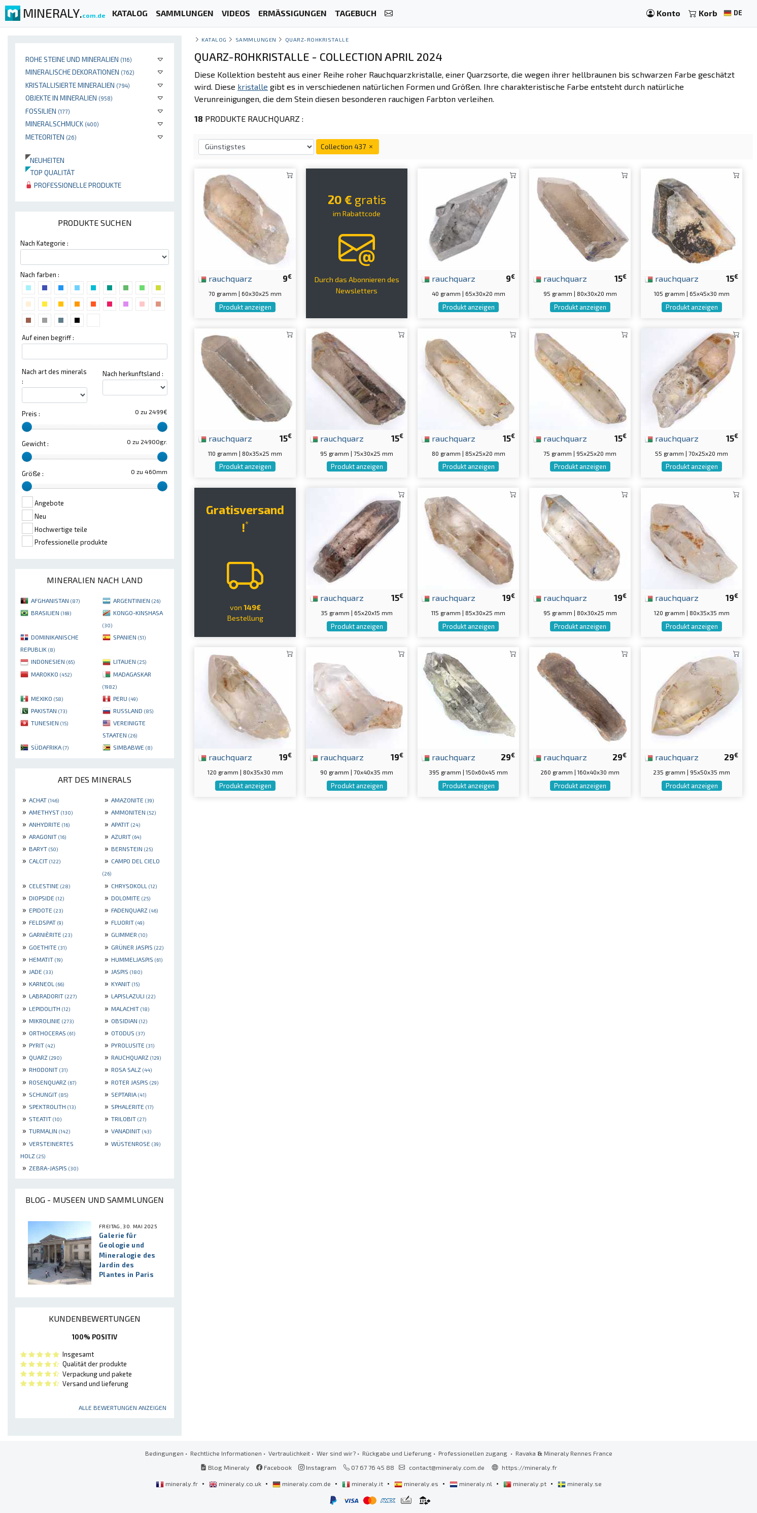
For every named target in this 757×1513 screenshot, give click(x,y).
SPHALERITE (132, 1106)
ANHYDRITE (49, 824)
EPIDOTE (46, 910)
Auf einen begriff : (48, 337)
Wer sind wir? (336, 1453)
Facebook (274, 1467)
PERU (125, 698)
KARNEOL (46, 983)
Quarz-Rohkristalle (317, 39)
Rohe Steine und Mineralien (78, 59)
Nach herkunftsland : (132, 373)
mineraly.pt (525, 1483)
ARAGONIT (47, 836)
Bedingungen (164, 1453)
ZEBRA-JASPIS (53, 1167)
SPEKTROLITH (52, 1106)
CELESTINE (49, 885)
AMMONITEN (133, 812)
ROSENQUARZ (52, 1082)
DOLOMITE (130, 897)
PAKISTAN (49, 710)
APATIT (125, 824)
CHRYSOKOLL (134, 885)
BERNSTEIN (132, 848)
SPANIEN (129, 637)
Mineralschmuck (62, 123)
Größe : (33, 473)
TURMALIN (49, 1130)
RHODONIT (48, 1069)
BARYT (43, 848)
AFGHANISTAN (55, 600)
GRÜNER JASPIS (137, 947)
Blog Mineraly (225, 1467)
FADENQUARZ (134, 910)
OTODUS (128, 1032)
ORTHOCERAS (52, 1032)
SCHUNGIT (48, 1094)
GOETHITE (47, 947)
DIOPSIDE (46, 897)
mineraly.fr (177, 1483)
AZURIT (126, 836)
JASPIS (126, 971)
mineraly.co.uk (236, 1483)
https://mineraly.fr (529, 1467)
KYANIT (125, 983)
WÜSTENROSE (135, 1143)
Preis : (31, 414)
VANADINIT (131, 1130)
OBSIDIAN (129, 1020)
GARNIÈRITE (50, 934)
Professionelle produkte (73, 185)
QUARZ (45, 1057)
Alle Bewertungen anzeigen (122, 1407)
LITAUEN (129, 661)
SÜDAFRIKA (49, 747)
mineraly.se (580, 1483)
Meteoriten (51, 136)
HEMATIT (45, 959)
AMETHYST (51, 812)
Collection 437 (347, 146)
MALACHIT (130, 1008)
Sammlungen (256, 39)
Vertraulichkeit (289, 1453)
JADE (41, 971)
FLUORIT (127, 922)
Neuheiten (44, 160)
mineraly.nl (472, 1483)
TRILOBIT (128, 1118)
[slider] (27, 427)
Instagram (317, 1467)
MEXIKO (47, 698)
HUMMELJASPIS (136, 959)
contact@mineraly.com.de (447, 1467)
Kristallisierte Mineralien (77, 85)
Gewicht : (35, 444)
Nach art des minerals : (54, 376)
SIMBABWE (132, 747)
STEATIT (45, 1118)
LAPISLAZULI (133, 995)
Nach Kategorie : (44, 243)
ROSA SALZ (131, 1069)
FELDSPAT (46, 922)
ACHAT (44, 799)
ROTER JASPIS (134, 1082)
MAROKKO (51, 674)
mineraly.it (363, 1483)
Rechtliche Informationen (226, 1453)
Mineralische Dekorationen (79, 72)
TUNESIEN (49, 722)
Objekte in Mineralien (69, 97)
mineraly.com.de (302, 1483)
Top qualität (50, 172)
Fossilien (47, 111)
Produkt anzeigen (245, 307)
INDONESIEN (53, 661)
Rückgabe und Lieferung (397, 1453)
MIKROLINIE (51, 1020)
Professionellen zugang (473, 1453)
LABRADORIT (53, 995)
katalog (214, 39)
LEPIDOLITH (49, 1008)
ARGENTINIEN (136, 600)
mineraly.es (417, 1483)
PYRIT (42, 1045)
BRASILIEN (51, 612)
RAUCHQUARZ (136, 1057)
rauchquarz (225, 278)
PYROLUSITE (132, 1045)
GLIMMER (129, 934)
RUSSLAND (133, 710)
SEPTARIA (128, 1094)
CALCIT (44, 860)
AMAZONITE (132, 799)
